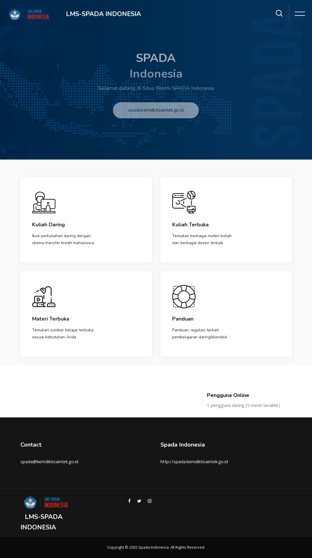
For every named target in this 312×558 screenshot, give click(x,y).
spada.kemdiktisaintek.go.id (156, 114)
